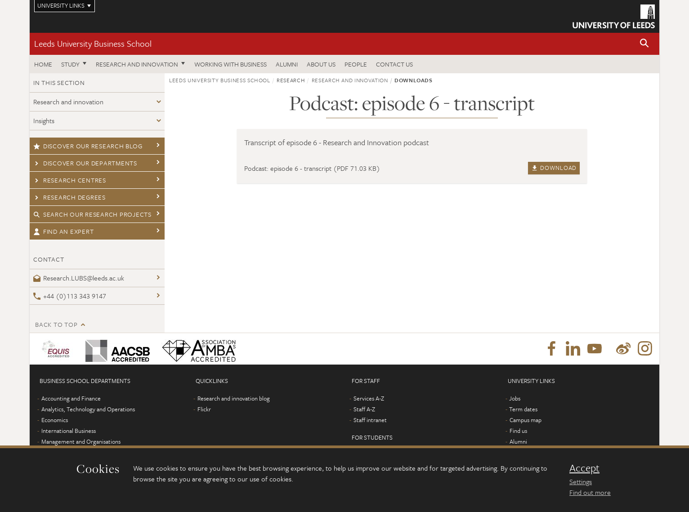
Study (70, 64)
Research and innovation (137, 64)
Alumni (287, 64)
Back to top (56, 324)
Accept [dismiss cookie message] (584, 468)
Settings (580, 481)
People (355, 64)
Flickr (204, 409)
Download (554, 167)
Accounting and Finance (71, 398)
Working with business (230, 64)
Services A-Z (368, 398)
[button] (644, 44)
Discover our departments (85, 163)
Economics (54, 419)
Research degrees (69, 197)
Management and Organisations (81, 441)
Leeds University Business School (93, 43)
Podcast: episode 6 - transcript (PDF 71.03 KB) (312, 168)
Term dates (523, 409)
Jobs (514, 398)
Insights (43, 120)
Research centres (69, 180)
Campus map (525, 419)
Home (43, 64)
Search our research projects (92, 214)
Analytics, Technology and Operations (88, 409)
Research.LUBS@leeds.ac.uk (78, 278)
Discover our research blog (87, 146)
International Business (68, 430)
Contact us (394, 64)
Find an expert (63, 231)
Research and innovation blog (233, 398)
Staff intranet (370, 419)
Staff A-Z (364, 409)
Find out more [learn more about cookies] (590, 492)
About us (321, 64)
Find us (518, 430)
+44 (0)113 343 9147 (69, 296)
